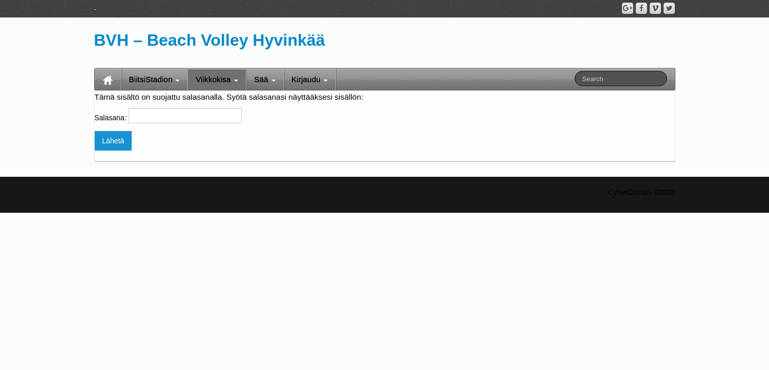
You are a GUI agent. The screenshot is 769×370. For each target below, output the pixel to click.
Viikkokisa (216, 79)
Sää (265, 79)
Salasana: (168, 115)
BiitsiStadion (154, 79)
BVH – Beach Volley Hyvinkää (209, 40)
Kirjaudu (310, 79)
